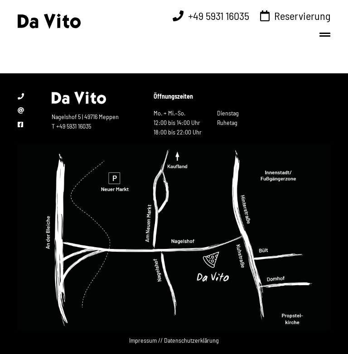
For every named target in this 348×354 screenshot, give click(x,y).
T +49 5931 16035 (71, 126)
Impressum (143, 340)
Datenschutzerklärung (191, 340)
